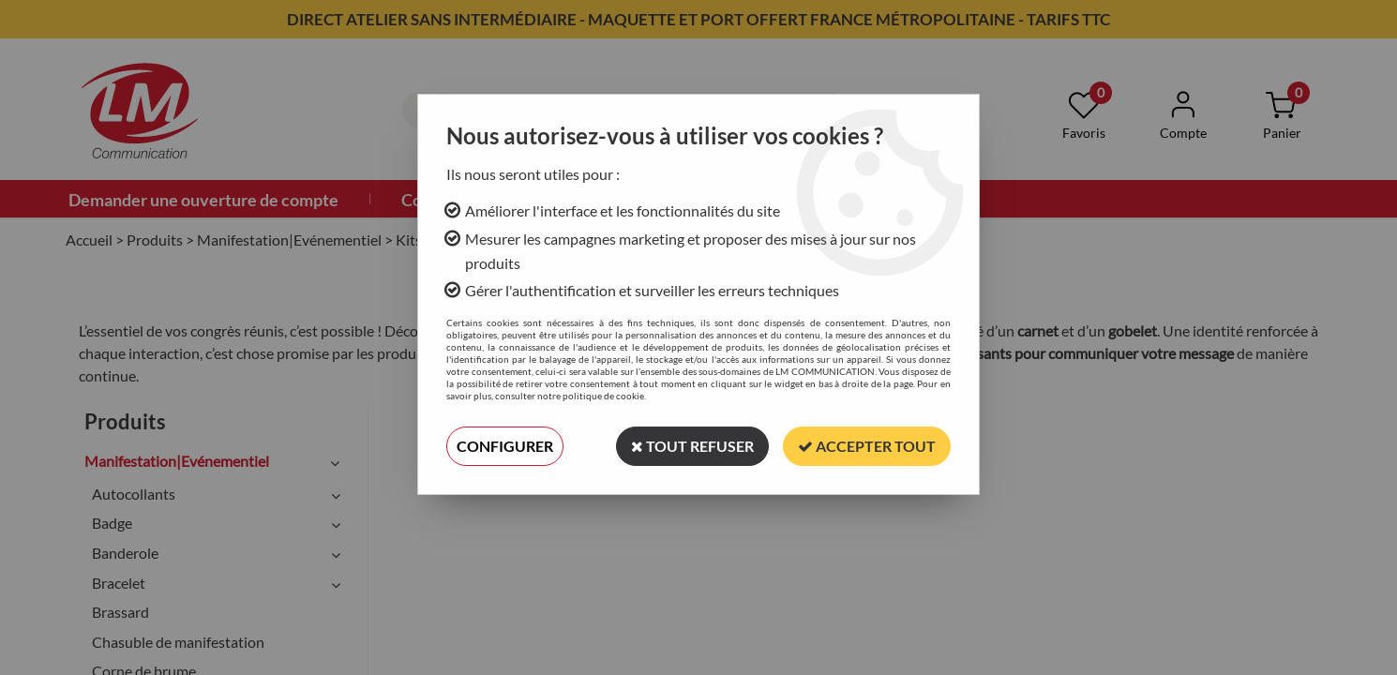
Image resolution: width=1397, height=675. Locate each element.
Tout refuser (692, 446)
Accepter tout (867, 446)
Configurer (505, 446)
